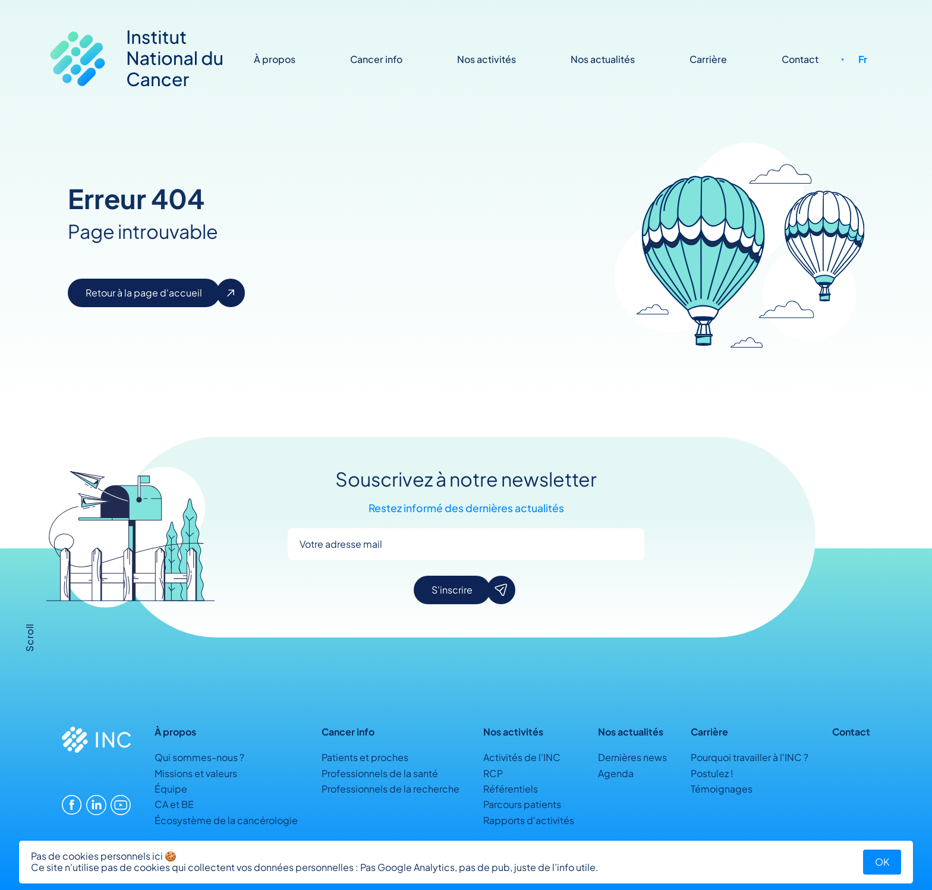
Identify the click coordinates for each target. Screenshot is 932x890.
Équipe (171, 789)
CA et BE (174, 804)
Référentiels (510, 789)
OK (882, 862)
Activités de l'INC (522, 757)
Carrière (708, 59)
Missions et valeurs (196, 773)
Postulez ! (712, 773)
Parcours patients (522, 804)
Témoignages (721, 789)
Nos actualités (603, 59)
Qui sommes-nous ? (199, 757)
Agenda (616, 773)
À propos (274, 59)
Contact (800, 59)
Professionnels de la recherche (390, 789)
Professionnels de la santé (380, 773)
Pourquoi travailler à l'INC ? (749, 757)
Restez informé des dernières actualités (466, 508)
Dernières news (632, 757)
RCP (493, 773)
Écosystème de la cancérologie (226, 820)
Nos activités (486, 59)
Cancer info (376, 59)
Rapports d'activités (528, 820)
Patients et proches (365, 757)
